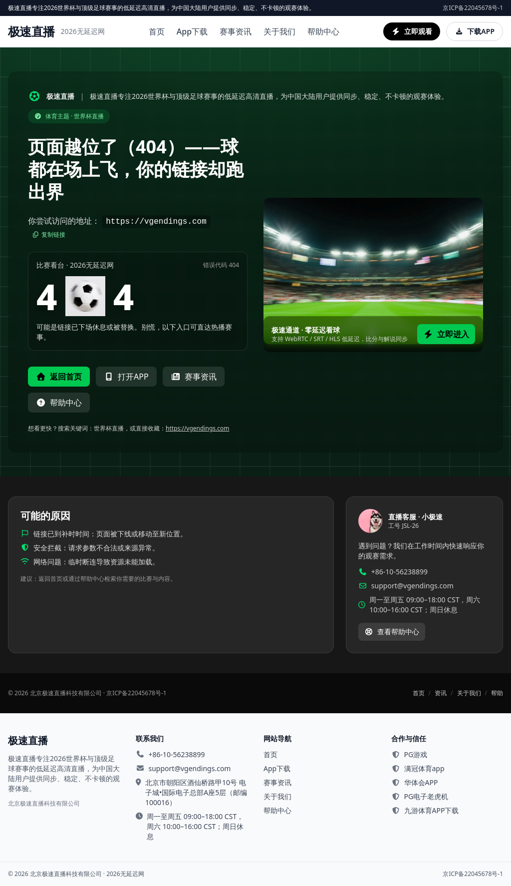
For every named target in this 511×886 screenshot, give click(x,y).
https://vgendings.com (198, 428)
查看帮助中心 (391, 631)
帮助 (497, 693)
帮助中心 (323, 31)
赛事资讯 (236, 31)
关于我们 (279, 31)
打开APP (126, 376)
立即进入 (446, 334)
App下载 (192, 31)
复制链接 (48, 235)
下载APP (475, 31)
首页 (157, 31)
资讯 (441, 693)
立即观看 (411, 31)
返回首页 (59, 376)
